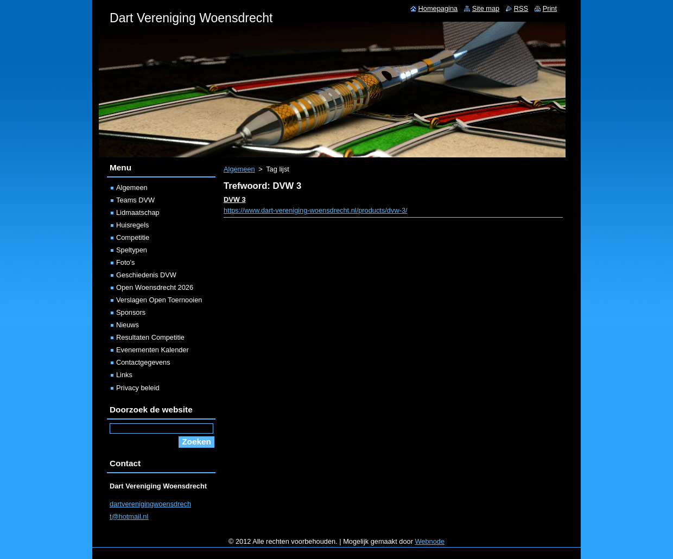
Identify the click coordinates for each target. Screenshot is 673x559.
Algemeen (239, 169)
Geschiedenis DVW (146, 275)
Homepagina (438, 8)
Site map (486, 8)
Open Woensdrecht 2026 (154, 287)
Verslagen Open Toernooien (159, 300)
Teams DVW (135, 200)
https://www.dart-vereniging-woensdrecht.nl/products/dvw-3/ (316, 210)
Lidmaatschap (138, 212)
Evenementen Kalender (152, 350)
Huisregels (132, 225)
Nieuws (127, 325)
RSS (521, 8)
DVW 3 (235, 199)
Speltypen (131, 250)
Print (550, 8)
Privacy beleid (138, 388)
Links (124, 375)
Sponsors (130, 312)
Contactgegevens (143, 362)
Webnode (430, 541)
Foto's (125, 262)
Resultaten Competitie (150, 337)
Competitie (132, 237)
